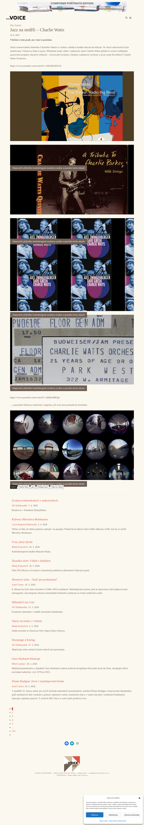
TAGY (13, 487)
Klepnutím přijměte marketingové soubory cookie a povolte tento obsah (48, 483)
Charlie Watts (23, 487)
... (13, 727)
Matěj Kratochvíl (20, 547)
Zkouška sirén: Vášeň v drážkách (31, 560)
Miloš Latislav (18, 664)
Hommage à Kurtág (23, 640)
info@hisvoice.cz (104, 773)
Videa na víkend (57, 487)
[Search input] (115, 17)
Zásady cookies (103, 821)
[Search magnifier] (126, 17)
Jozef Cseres (18, 585)
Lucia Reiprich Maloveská (24, 524)
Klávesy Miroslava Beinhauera (30, 519)
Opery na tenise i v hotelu (27, 621)
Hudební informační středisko (66, 773)
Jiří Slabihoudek (19, 505)
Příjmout (94, 815)
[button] (139, 798)
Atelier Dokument (82, 775)
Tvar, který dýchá (22, 542)
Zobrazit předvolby (131, 815)
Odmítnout (113, 815)
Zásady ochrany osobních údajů (117, 821)
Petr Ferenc (15, 25)
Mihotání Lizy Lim (23, 602)
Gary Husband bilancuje (26, 658)
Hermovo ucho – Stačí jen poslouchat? (34, 579)
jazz (33, 487)
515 (14, 731)
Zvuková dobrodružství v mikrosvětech (35, 500)
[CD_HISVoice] (72, 7)
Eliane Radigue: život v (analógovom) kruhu (38, 681)
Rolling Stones (42, 487)
